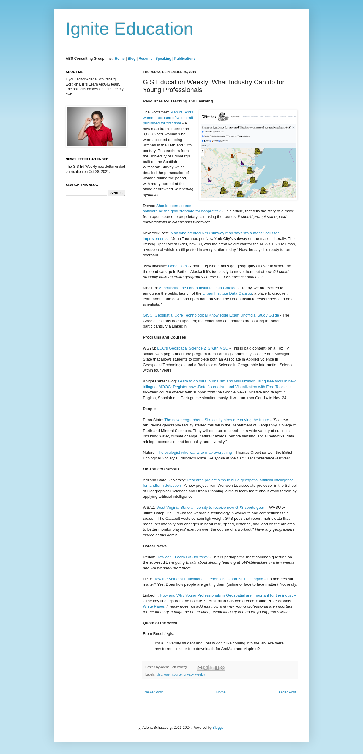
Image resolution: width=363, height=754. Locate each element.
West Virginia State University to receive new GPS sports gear (210, 507)
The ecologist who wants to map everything (194, 452)
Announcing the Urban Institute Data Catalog (198, 288)
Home (119, 58)
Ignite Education (129, 29)
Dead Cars (178, 266)
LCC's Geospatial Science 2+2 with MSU (192, 348)
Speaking (163, 58)
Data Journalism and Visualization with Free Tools (241, 387)
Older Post (287, 692)
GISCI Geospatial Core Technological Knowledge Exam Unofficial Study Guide (211, 315)
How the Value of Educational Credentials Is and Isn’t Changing (208, 579)
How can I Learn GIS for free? (182, 557)
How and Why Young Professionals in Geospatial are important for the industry (228, 595)
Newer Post (153, 692)
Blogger (218, 727)
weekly (200, 674)
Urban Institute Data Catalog (227, 293)
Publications (184, 58)
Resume (145, 58)
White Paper (153, 606)
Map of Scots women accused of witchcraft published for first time (168, 117)
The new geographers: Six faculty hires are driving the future (216, 420)
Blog (132, 58)
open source (173, 674)
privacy (188, 674)
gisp (159, 674)
